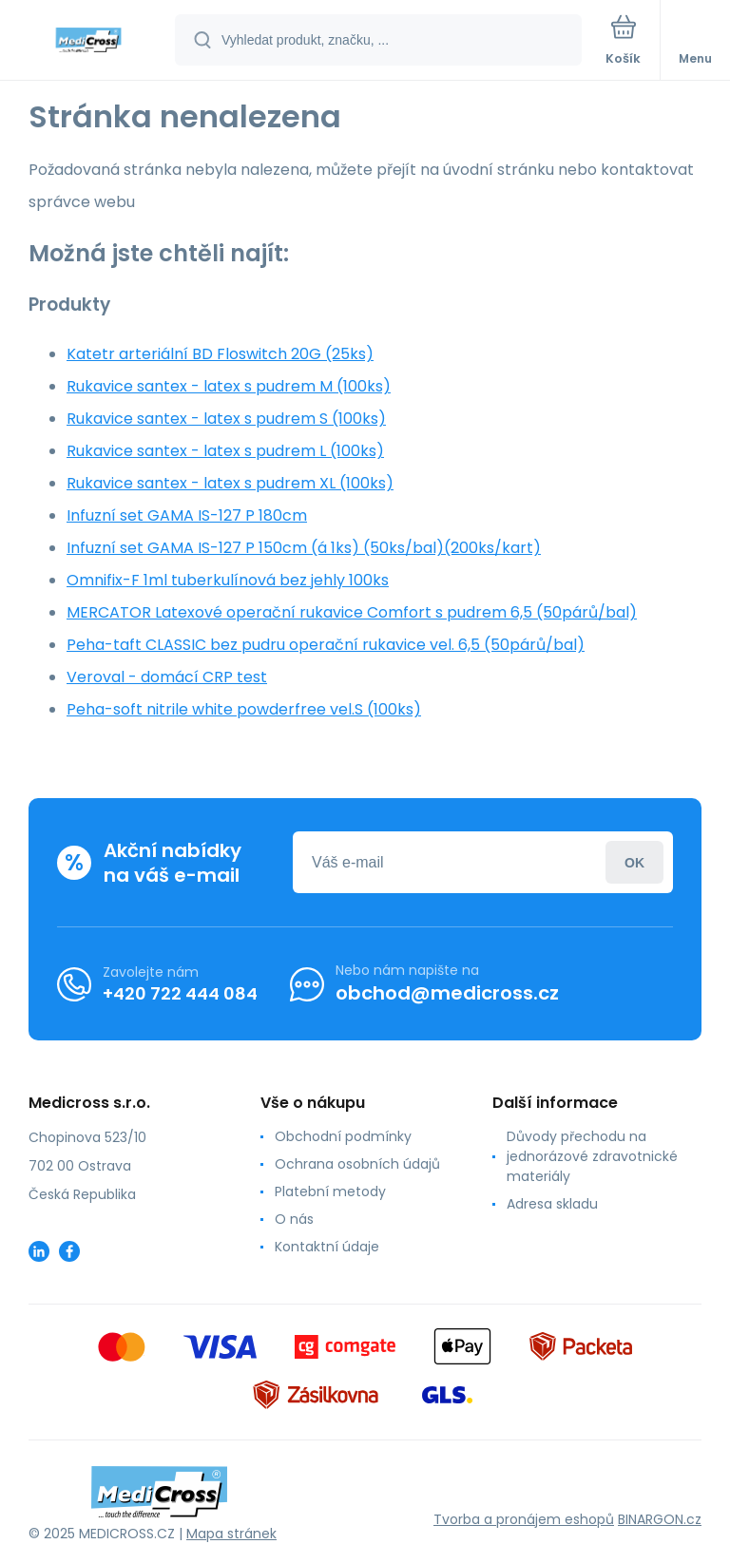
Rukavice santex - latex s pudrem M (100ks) (229, 386)
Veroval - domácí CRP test (167, 677)
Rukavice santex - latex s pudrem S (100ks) (226, 418)
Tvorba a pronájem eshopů (523, 1519)
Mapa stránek (231, 1533)
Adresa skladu (552, 1203)
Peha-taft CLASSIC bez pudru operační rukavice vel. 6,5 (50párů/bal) (326, 645)
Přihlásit (634, 862)
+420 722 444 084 (180, 993)
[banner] (88, 41)
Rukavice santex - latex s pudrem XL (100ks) (230, 483)
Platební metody (330, 1191)
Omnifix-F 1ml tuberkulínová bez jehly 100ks (228, 580)
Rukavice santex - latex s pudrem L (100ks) (225, 451)
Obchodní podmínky (343, 1136)
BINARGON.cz (659, 1519)
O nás (294, 1219)
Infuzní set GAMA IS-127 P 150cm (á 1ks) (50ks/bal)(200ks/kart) (304, 548)
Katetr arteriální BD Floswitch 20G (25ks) (220, 354)
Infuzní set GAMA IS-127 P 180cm (187, 515)
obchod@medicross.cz (447, 993)
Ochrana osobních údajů (357, 1163)
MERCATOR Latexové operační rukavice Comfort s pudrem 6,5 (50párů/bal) (352, 612)
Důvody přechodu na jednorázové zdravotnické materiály (592, 1156)
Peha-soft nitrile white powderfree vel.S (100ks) (244, 709)
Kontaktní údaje (327, 1246)
